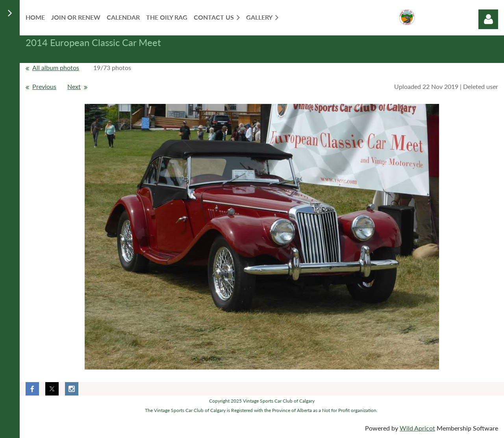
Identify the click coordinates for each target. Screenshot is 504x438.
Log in (488, 19)
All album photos (55, 67)
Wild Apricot (417, 428)
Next (74, 86)
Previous (44, 86)
